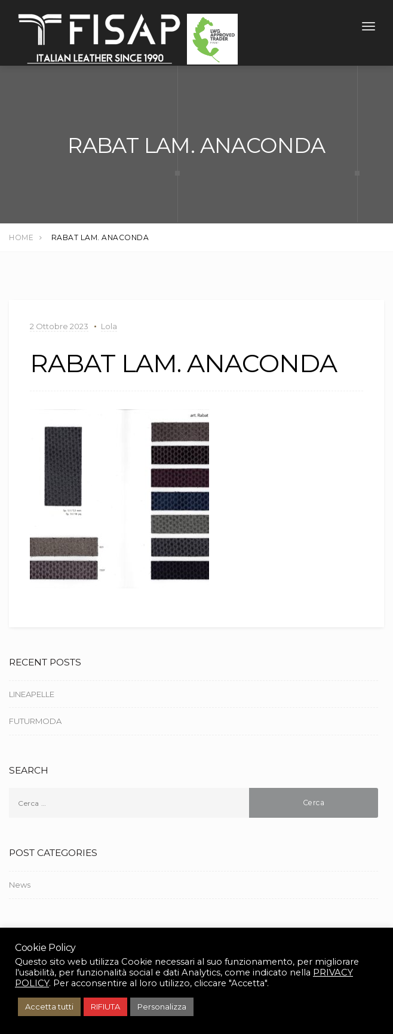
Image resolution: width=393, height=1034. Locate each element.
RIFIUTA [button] (105, 1006)
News (19, 884)
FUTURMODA (35, 721)
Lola (109, 326)
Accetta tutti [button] (49, 1006)
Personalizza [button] (161, 1006)
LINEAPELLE (31, 694)
